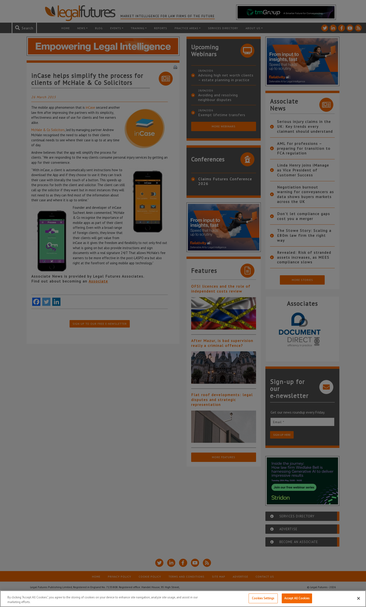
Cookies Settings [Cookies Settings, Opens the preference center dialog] (263, 599)
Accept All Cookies (297, 599)
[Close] (358, 599)
